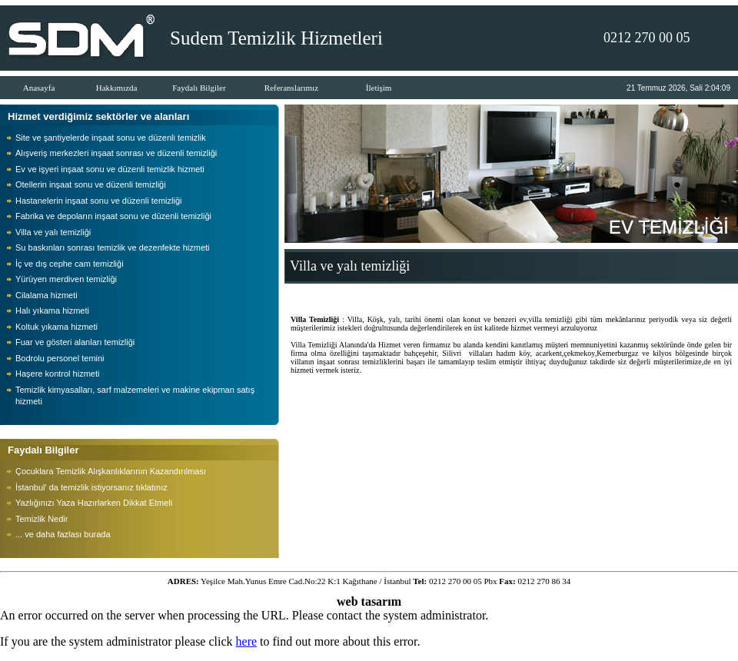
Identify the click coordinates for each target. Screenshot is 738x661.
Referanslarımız (291, 87)
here (247, 641)
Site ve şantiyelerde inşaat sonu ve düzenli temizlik (110, 137)
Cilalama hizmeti (46, 295)
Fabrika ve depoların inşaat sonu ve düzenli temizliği (113, 216)
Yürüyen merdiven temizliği (66, 279)
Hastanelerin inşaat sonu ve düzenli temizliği (98, 200)
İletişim (379, 87)
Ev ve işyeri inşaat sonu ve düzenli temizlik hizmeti (109, 169)
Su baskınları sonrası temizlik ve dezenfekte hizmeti (112, 247)
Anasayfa (39, 87)
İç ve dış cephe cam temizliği (69, 263)
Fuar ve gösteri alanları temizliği (75, 342)
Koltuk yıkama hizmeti (56, 326)
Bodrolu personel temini (60, 358)
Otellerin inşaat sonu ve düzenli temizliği (90, 184)
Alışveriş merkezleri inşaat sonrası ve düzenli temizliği (116, 153)
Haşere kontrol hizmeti (57, 373)
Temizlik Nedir (41, 518)
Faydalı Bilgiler (198, 87)
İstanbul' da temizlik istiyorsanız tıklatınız (91, 487)
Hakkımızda (117, 87)
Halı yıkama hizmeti (52, 310)
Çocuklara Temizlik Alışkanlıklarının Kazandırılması (110, 471)
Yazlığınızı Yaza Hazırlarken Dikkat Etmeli (93, 502)
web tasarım (369, 601)
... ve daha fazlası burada (63, 534)
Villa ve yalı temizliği (53, 232)
